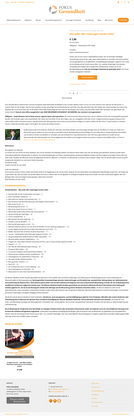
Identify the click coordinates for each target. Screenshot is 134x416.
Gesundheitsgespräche (53, 20)
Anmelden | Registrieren (26, 2)
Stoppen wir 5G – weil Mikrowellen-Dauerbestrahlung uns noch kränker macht (19, 364)
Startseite (72, 30)
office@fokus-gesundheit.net (59, 389)
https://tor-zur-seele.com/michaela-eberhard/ (39, 140)
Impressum (125, 414)
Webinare (28, 20)
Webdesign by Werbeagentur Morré (16, 414)
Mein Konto (109, 20)
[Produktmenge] (74, 77)
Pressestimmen (98, 402)
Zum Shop (123, 20)
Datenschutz (116, 414)
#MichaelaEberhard (13, 20)
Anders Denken (79, 30)
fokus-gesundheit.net (57, 391)
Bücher (38, 20)
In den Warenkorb (87, 77)
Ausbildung (89, 20)
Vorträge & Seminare (73, 20)
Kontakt (13, 2)
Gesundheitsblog (98, 391)
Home (7, 2)
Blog (99, 20)
